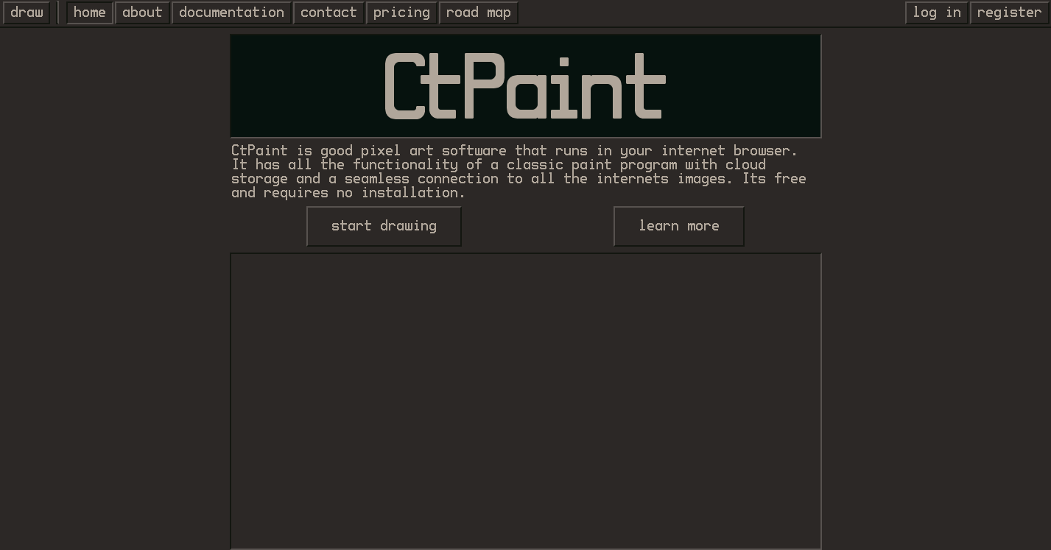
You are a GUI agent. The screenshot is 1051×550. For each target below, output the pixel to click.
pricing (401, 12)
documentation (231, 12)
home (90, 12)
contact (328, 12)
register (1009, 12)
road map (478, 12)
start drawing (384, 226)
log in (937, 12)
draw (26, 12)
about (142, 12)
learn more (679, 226)
